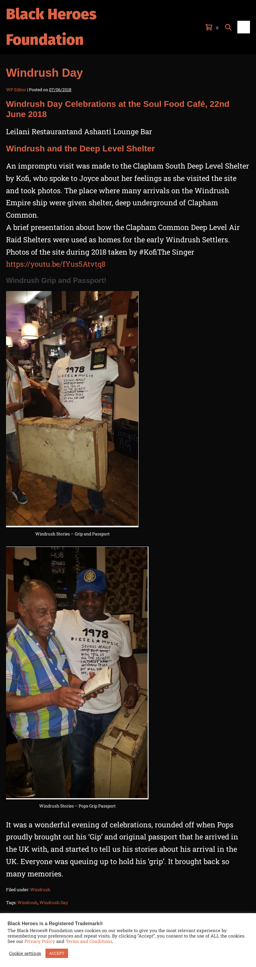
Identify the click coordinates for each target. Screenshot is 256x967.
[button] (228, 27)
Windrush (40, 889)
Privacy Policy (39, 941)
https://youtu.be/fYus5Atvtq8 (55, 264)
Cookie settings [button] (25, 953)
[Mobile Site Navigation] (243, 27)
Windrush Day (53, 902)
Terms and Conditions (89, 941)
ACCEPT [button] (56, 953)
